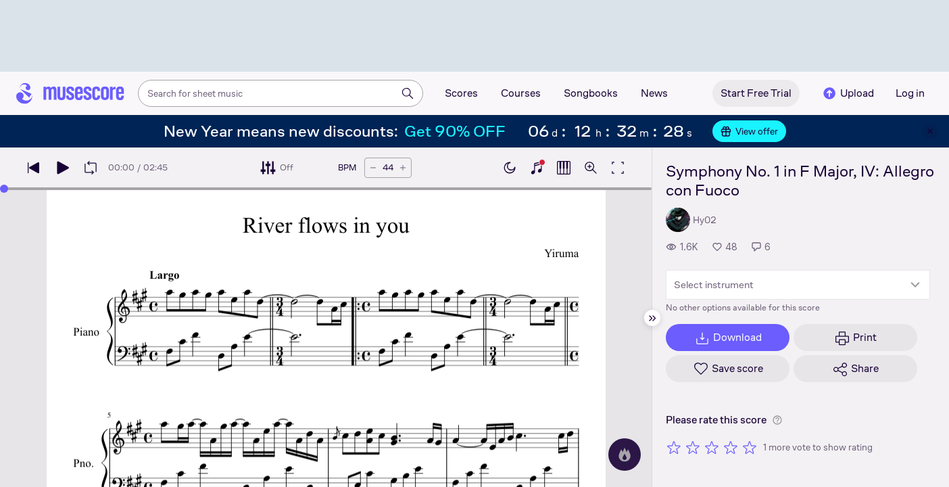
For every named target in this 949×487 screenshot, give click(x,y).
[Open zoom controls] (590, 167)
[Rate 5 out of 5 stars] (749, 447)
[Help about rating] (777, 420)
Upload (847, 93)
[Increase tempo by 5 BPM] (403, 167)
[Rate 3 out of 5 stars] (712, 447)
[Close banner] (930, 131)
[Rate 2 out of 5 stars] (693, 447)
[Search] (407, 93)
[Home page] (70, 93)
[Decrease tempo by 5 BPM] (373, 167)
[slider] (4, 189)
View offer (749, 131)
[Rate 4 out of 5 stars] (731, 447)
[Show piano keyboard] (536, 167)
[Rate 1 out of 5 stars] (674, 447)
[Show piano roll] (563, 167)
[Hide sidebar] (652, 318)
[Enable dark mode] (509, 167)
